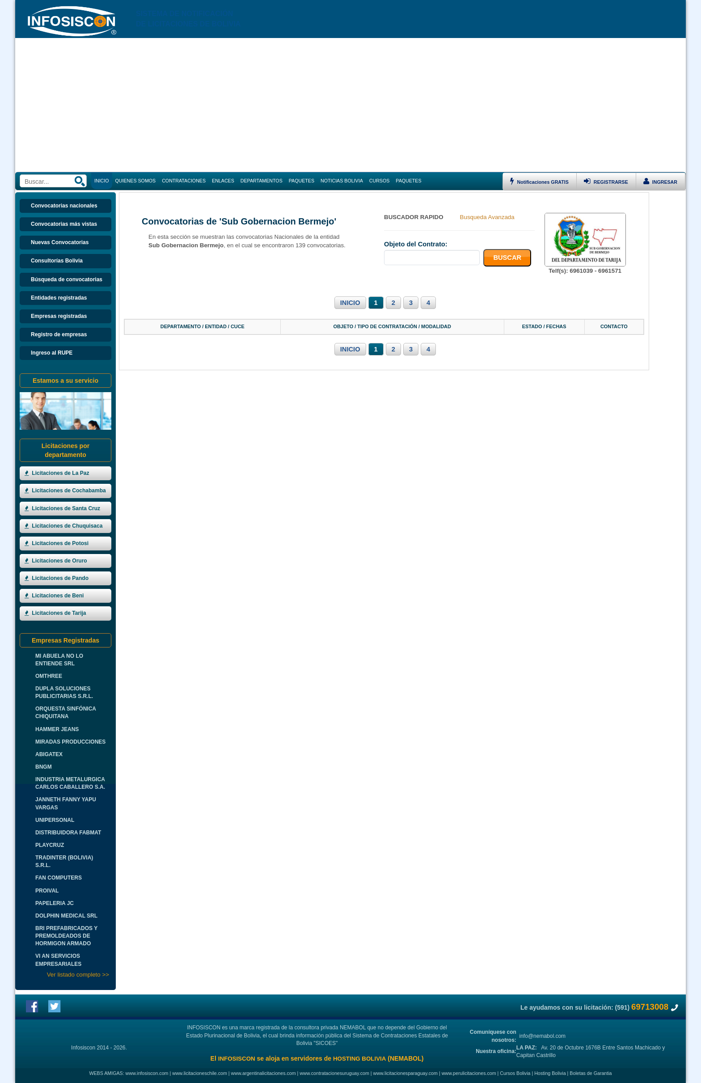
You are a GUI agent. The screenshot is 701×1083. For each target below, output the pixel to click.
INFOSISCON (236, 1058)
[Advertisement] (350, 105)
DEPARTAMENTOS (262, 180)
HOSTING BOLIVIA (359, 1058)
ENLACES (223, 180)
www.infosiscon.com (147, 1073)
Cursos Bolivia (515, 1073)
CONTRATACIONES (184, 180)
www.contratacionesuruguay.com (334, 1073)
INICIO (350, 302)
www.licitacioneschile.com (199, 1073)
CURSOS (379, 180)
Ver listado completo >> (78, 974)
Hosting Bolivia (550, 1073)
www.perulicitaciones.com (469, 1073)
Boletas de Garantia (591, 1073)
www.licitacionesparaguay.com (405, 1073)
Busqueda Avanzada (487, 217)
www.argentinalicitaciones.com (263, 1073)
